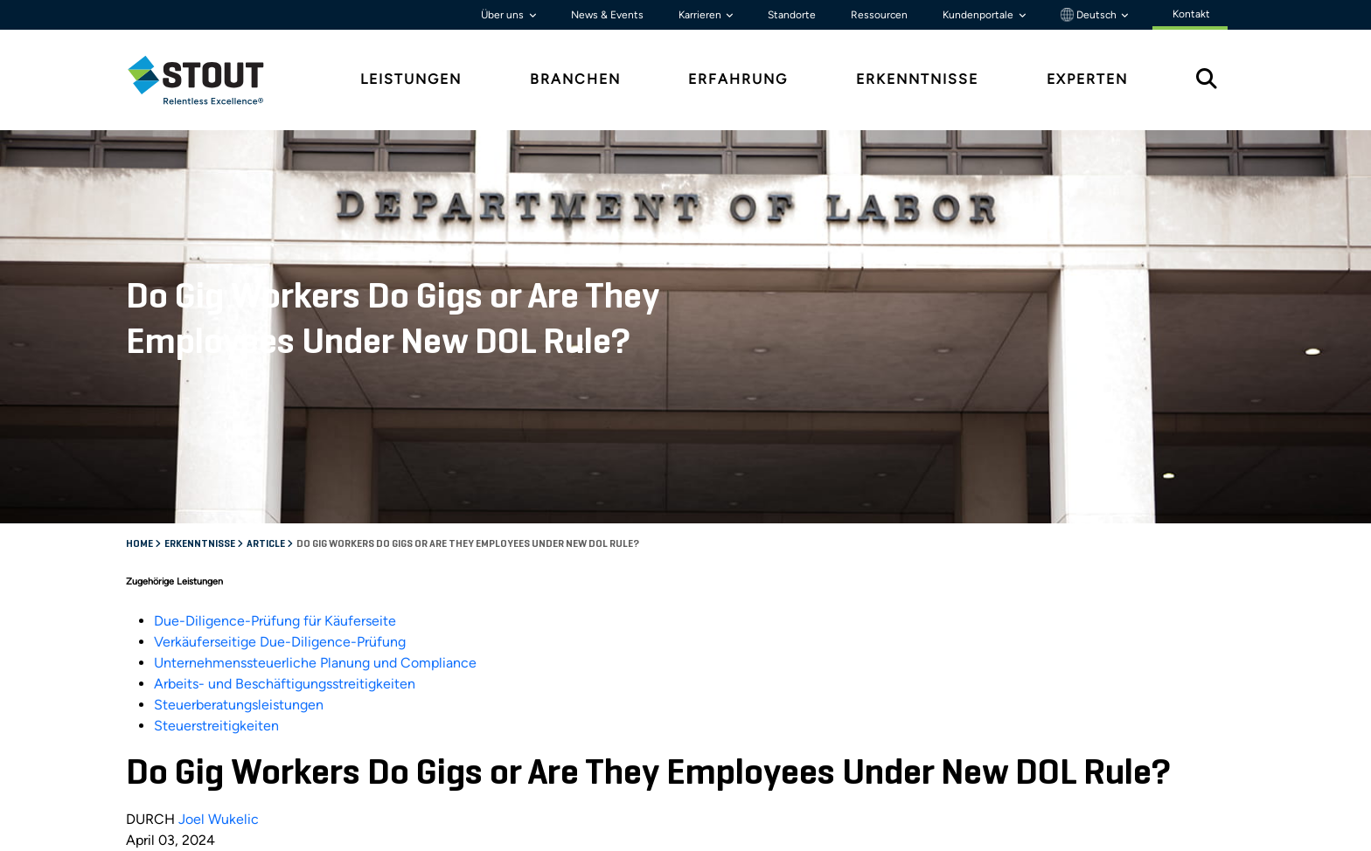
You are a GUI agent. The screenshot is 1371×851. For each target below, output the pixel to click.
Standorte (792, 15)
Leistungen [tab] (411, 79)
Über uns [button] (503, 15)
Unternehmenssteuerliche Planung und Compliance (315, 662)
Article (267, 544)
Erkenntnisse (200, 544)
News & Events (607, 15)
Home (140, 544)
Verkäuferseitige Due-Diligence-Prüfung (280, 641)
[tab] (209, 80)
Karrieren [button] (701, 15)
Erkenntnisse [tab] (917, 79)
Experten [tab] (1087, 79)
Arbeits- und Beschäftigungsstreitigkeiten (284, 683)
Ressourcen (879, 15)
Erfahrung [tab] (738, 79)
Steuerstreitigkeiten (216, 725)
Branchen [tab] (575, 79)
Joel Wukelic (218, 819)
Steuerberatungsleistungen (239, 704)
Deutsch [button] (1090, 15)
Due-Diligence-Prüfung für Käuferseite (275, 620)
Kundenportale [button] (979, 15)
